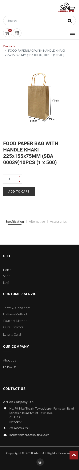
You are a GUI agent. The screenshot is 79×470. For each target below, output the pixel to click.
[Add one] (19, 176)
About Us (9, 360)
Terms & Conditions (17, 308)
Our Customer (13, 327)
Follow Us (9, 367)
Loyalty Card (12, 334)
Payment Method (15, 321)
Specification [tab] (15, 221)
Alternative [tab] (37, 221)
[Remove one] (19, 181)
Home (7, 270)
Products (9, 46)
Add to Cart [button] (19, 191)
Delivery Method (15, 314)
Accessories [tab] (58, 221)
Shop (6, 276)
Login (6, 282)
